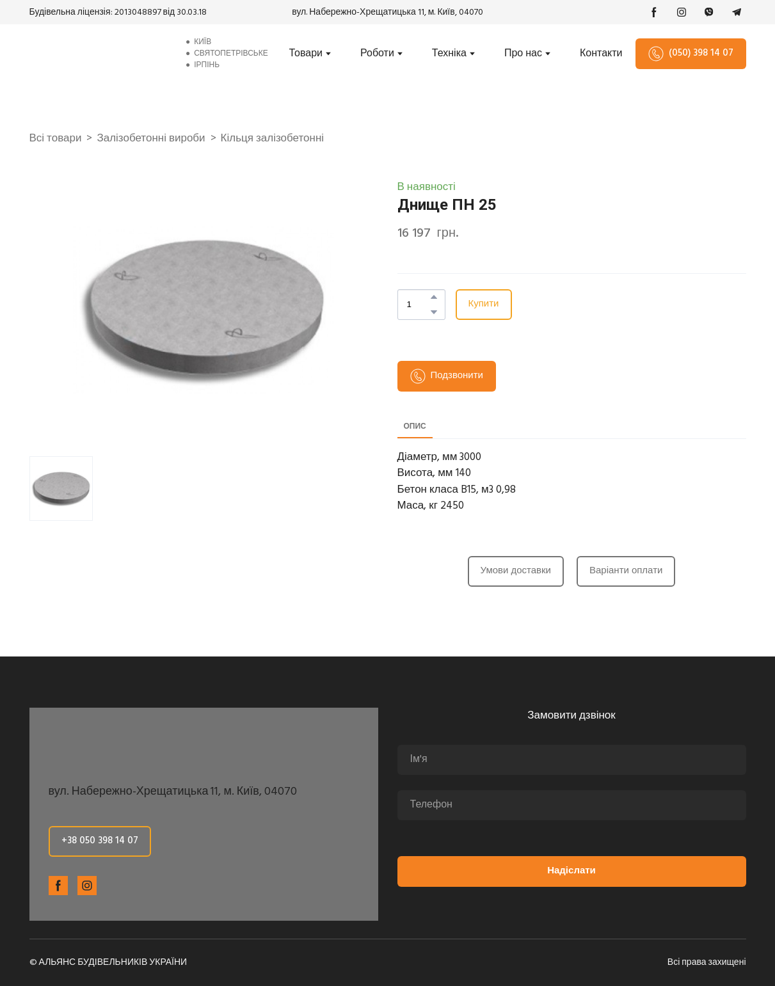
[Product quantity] (418, 304)
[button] (654, 12)
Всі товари (55, 139)
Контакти (601, 53)
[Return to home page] (97, 53)
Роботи (377, 53)
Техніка (449, 53)
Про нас (523, 53)
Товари (306, 53)
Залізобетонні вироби (151, 139)
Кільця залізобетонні (272, 139)
